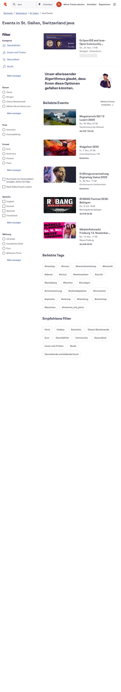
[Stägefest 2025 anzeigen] (60, 148)
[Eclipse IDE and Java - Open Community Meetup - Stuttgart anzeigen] (60, 41)
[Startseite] (5, 4)
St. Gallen (34, 13)
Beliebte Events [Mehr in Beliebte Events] (56, 102)
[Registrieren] (105, 4)
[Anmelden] (92, 4)
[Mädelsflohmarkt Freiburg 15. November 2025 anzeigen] (60, 230)
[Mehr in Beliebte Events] (106, 103)
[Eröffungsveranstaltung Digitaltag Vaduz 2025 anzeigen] (60, 175)
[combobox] (48, 4)
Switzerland (21, 13)
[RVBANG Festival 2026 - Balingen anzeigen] (60, 205)
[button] (49, 266)
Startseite (8, 13)
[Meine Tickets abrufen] (74, 4)
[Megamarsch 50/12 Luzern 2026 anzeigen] (60, 117)
